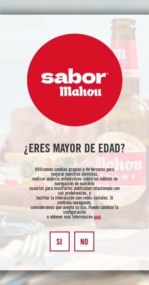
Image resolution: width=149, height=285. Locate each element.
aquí (97, 217)
